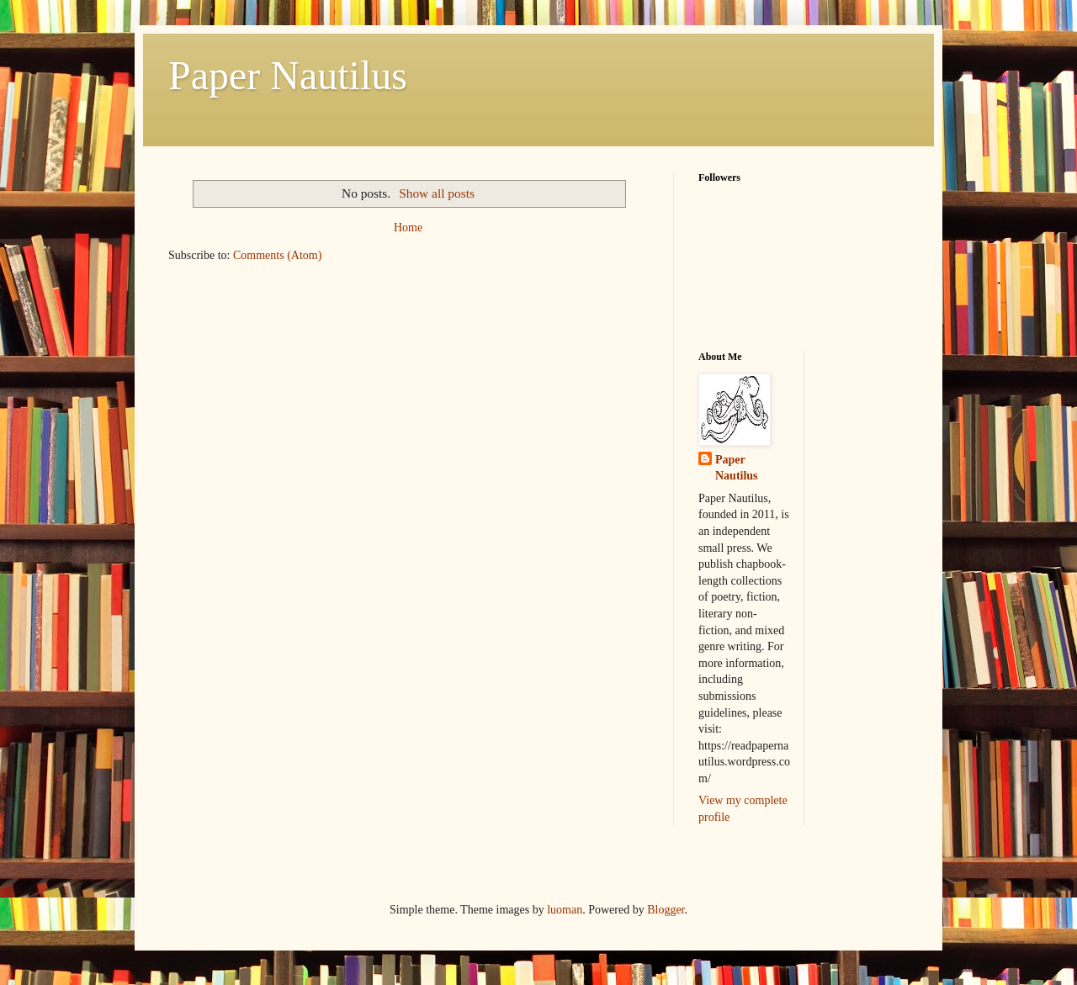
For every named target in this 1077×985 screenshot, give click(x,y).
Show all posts (437, 193)
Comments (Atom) (277, 255)
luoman (564, 909)
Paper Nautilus (287, 75)
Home (408, 227)
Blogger (665, 909)
